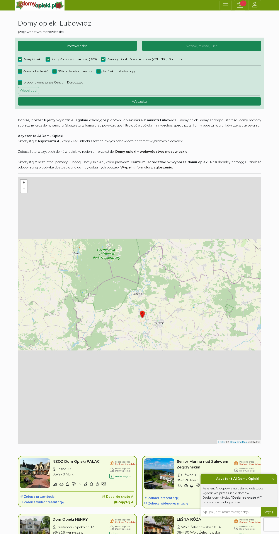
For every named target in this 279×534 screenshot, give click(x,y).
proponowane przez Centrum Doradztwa (53, 82)
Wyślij (269, 512)
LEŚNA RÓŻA (189, 519)
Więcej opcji (28, 90)
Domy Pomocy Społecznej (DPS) (74, 59)
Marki (70, 474)
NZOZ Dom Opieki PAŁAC (76, 461)
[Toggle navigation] (225, 5)
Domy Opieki (32, 59)
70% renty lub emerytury (74, 71)
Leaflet (222, 442)
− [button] (23, 189)
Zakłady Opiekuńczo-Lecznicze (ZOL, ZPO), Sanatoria (144, 59)
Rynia (194, 480)
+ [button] (23, 183)
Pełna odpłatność (35, 71)
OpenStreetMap (238, 442)
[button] (240, 5)
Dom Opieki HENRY (70, 519)
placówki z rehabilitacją (118, 71)
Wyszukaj (139, 101)
